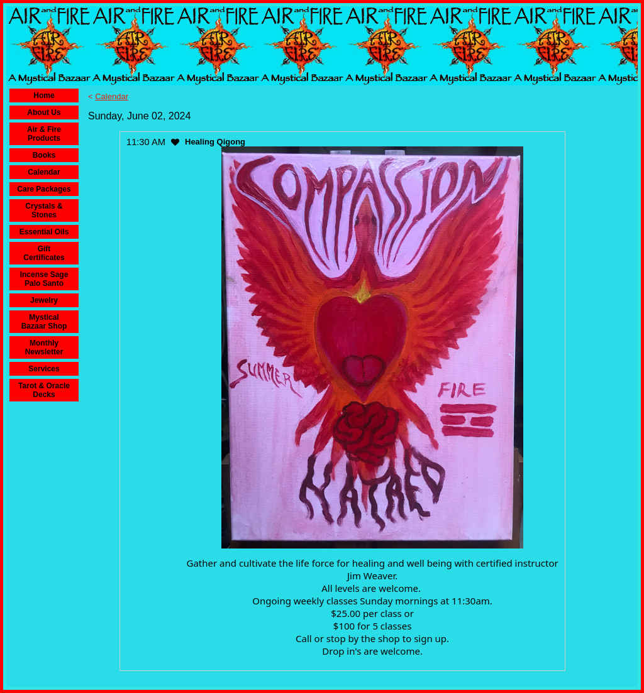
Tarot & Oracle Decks (44, 390)
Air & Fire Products (44, 134)
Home (43, 95)
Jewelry (44, 300)
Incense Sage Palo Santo (44, 279)
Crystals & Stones (43, 210)
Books (44, 155)
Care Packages (43, 189)
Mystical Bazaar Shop (44, 321)
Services (43, 368)
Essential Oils (44, 231)
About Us (43, 112)
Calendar (44, 172)
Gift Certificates (43, 253)
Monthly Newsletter (44, 347)
